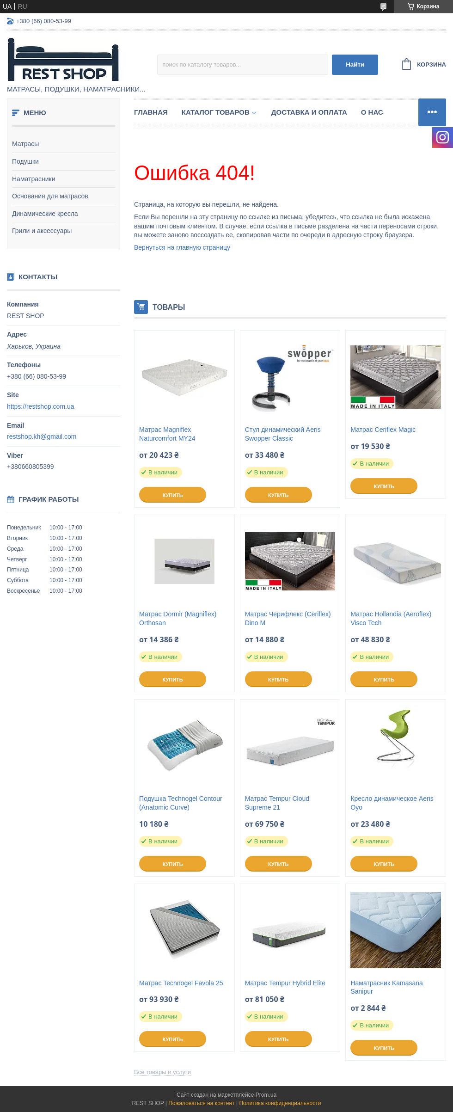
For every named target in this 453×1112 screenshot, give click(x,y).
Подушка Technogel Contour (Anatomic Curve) (180, 803)
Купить (172, 495)
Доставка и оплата (309, 112)
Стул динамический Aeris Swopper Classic (283, 434)
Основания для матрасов (50, 196)
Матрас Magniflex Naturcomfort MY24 (167, 434)
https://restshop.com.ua (40, 406)
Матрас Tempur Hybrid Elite (285, 983)
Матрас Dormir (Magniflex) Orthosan (177, 618)
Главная (151, 112)
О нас (372, 112)
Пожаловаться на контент (201, 1103)
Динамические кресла (45, 213)
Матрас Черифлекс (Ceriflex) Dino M (288, 618)
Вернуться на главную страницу (182, 247)
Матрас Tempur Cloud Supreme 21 (277, 803)
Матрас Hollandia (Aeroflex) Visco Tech (390, 618)
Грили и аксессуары (42, 230)
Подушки (25, 161)
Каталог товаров (216, 112)
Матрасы (25, 143)
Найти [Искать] (355, 64)
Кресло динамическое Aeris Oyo (391, 803)
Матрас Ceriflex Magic (383, 429)
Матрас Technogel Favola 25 (181, 983)
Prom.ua (266, 1095)
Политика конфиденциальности (280, 1103)
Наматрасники (33, 179)
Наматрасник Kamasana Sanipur (386, 987)
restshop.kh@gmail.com (41, 436)
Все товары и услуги (162, 1072)
